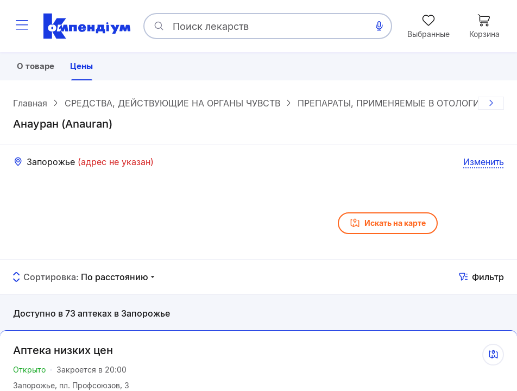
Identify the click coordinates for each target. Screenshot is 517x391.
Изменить (483, 163)
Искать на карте (388, 224)
